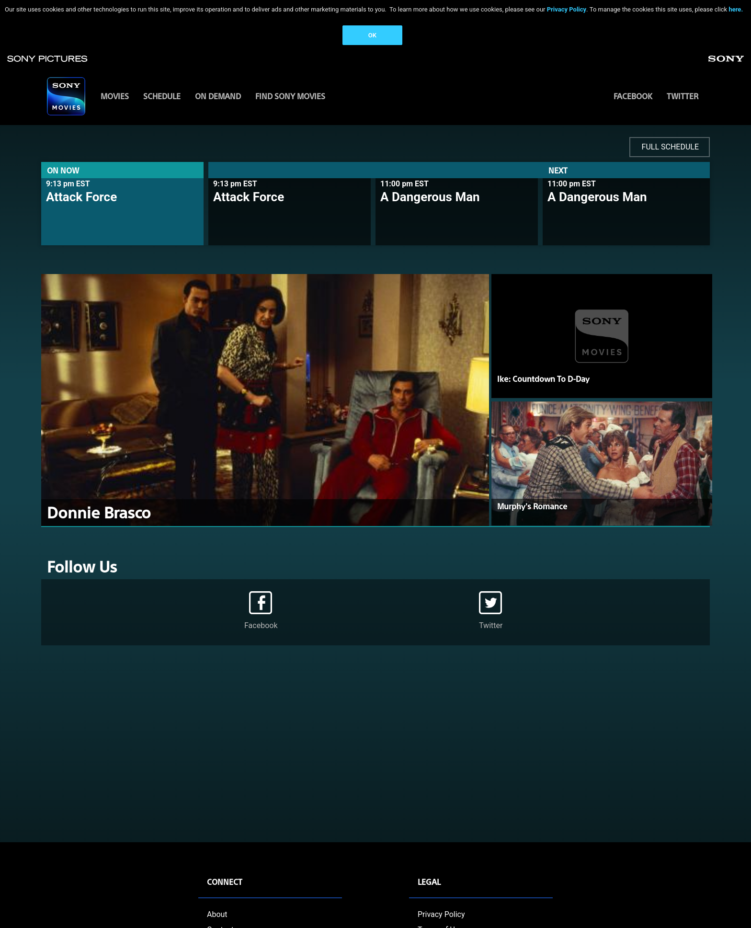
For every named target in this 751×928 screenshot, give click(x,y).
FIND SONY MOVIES (290, 96)
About (217, 914)
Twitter (682, 96)
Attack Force (81, 197)
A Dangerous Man (430, 197)
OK (372, 35)
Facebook (633, 96)
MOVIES (115, 96)
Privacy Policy (566, 9)
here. (735, 9)
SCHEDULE (162, 96)
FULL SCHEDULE (670, 146)
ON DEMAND (218, 96)
